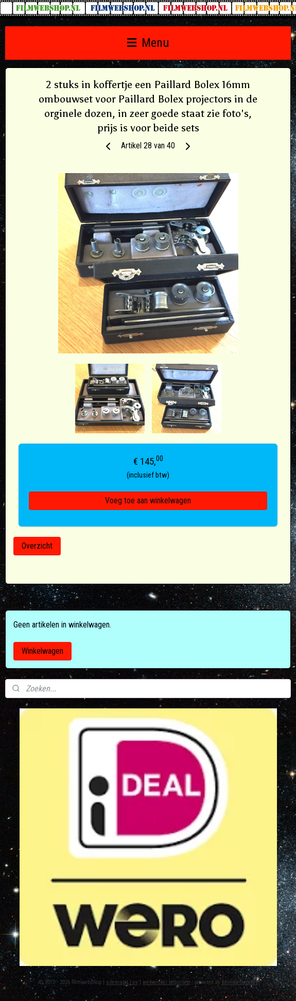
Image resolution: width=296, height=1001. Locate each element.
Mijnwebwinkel (239, 982)
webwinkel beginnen (166, 982)
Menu (148, 43)
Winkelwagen (42, 651)
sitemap (115, 982)
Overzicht (37, 546)
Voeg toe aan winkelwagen (148, 500)
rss (134, 982)
